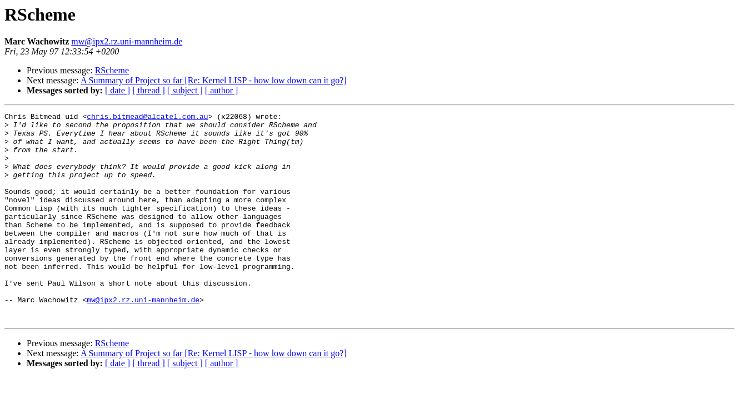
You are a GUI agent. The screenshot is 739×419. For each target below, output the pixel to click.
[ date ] (117, 90)
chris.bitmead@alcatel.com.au (147, 118)
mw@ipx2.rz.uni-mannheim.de (126, 41)
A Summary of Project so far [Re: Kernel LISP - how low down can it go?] (214, 80)
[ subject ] (185, 90)
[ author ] (221, 90)
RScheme (112, 70)
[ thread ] (148, 90)
